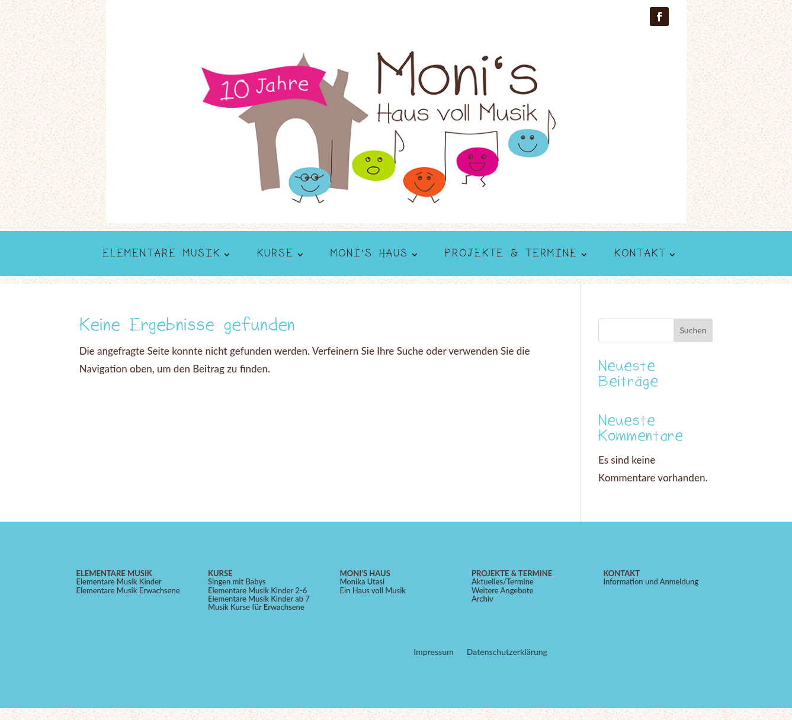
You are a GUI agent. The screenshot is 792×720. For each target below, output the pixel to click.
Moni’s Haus (369, 255)
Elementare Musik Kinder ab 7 (259, 598)
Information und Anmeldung (650, 581)
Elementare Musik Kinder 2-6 (257, 590)
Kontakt (640, 255)
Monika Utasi (361, 581)
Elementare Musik (161, 255)
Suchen (692, 330)
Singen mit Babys (237, 581)
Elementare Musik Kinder (119, 581)
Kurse (275, 255)
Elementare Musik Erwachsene (128, 590)
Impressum (433, 652)
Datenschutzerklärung (507, 652)
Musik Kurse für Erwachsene (256, 607)
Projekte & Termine (511, 255)
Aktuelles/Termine (503, 581)
